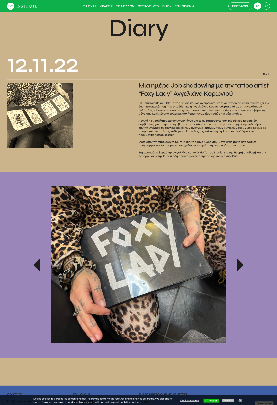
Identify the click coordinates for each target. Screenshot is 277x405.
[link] (266, 6)
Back (266, 74)
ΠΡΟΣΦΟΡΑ (240, 6)
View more (148, 402)
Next (240, 265)
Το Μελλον (125, 6)
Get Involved (148, 6)
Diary (166, 6)
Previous (36, 265)
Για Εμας (90, 6)
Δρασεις (106, 6)
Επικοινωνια (184, 6)
